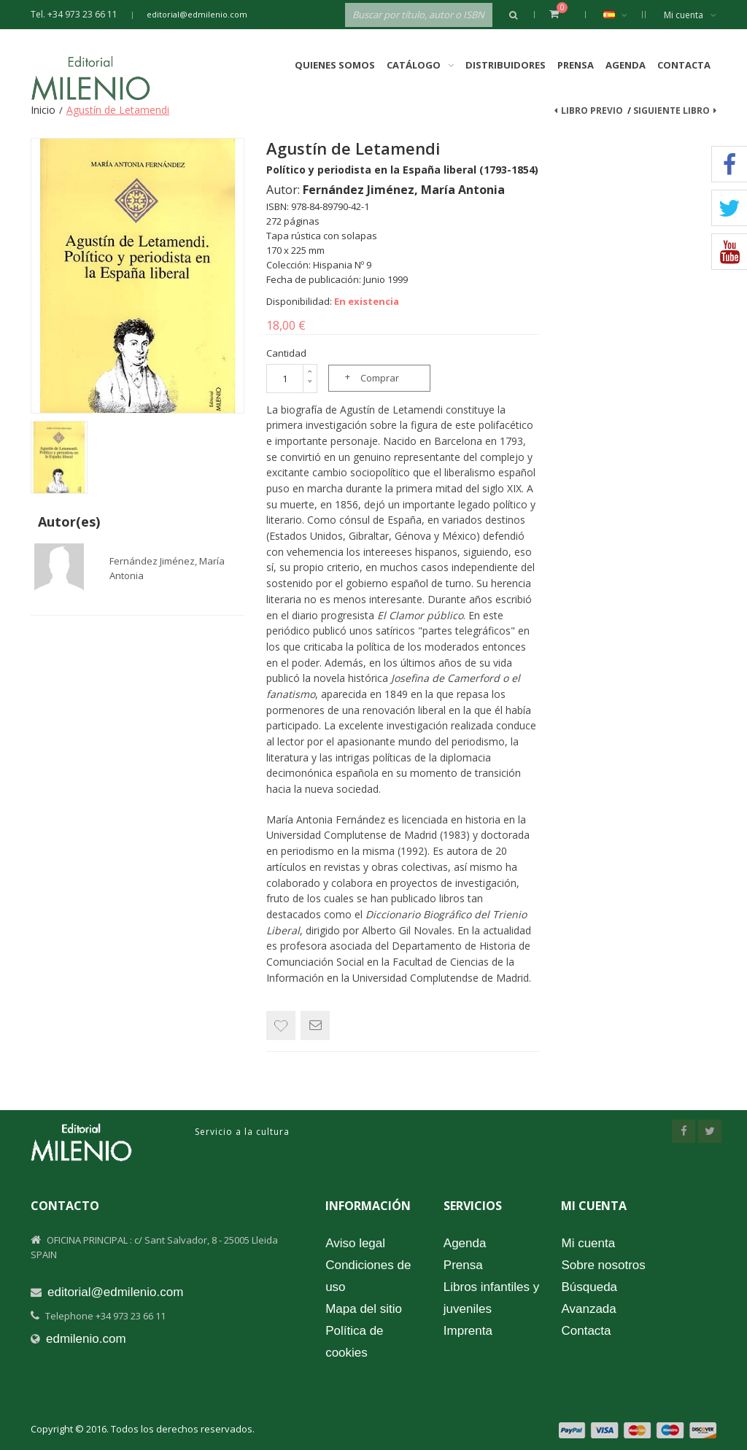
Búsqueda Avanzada (589, 1298)
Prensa (575, 64)
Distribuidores (505, 64)
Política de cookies (354, 1342)
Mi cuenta (690, 15)
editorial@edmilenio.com (197, 14)
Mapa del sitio (363, 1309)
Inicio (43, 110)
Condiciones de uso (368, 1276)
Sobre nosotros (603, 1265)
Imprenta (468, 1331)
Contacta (684, 64)
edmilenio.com (86, 1339)
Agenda (625, 64)
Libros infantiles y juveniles (491, 1298)
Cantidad (286, 353)
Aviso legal (355, 1243)
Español (622, 14)
